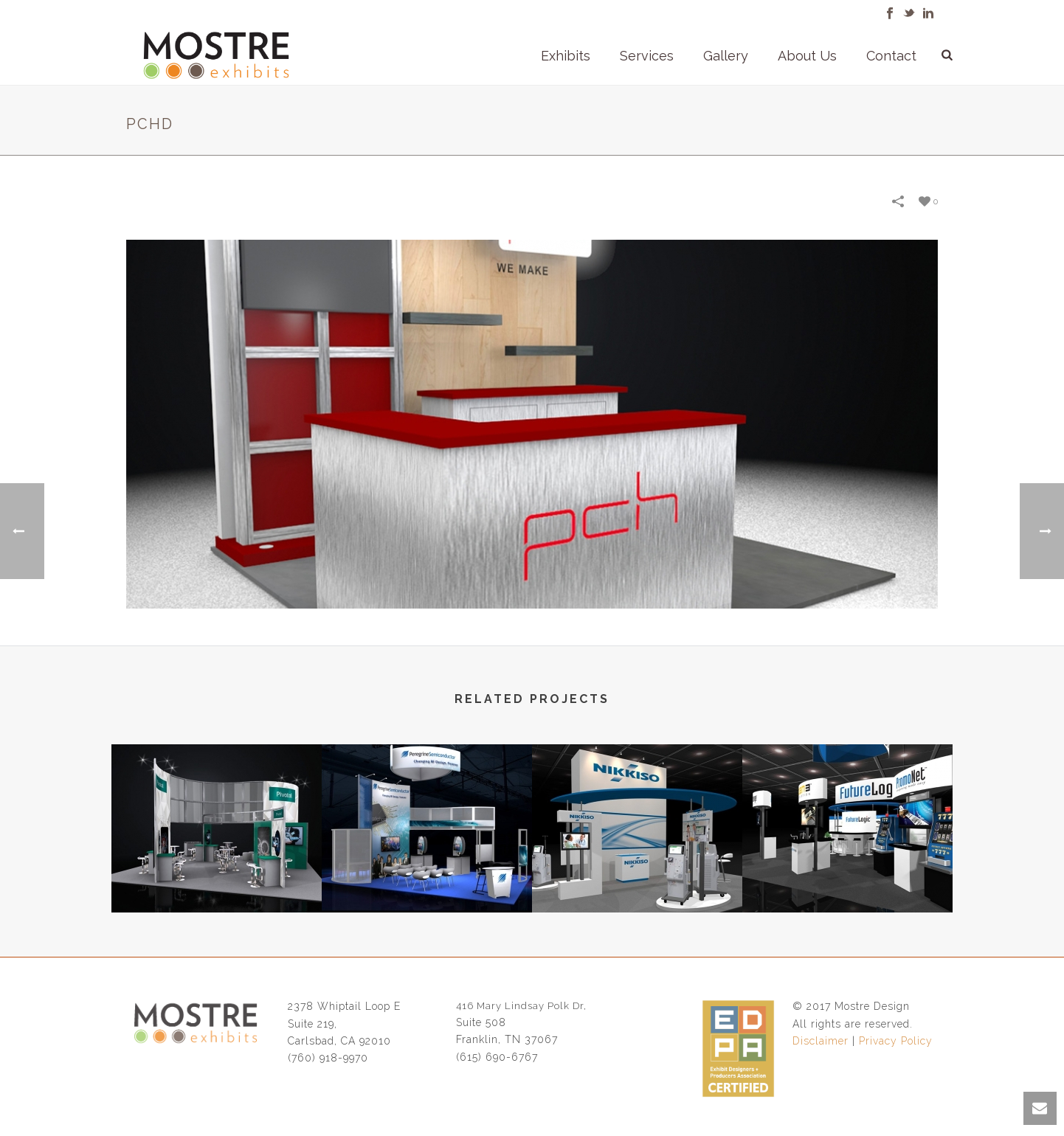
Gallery (725, 55)
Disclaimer (820, 1041)
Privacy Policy (896, 1041)
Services (647, 55)
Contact (891, 55)
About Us (807, 55)
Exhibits (565, 55)
